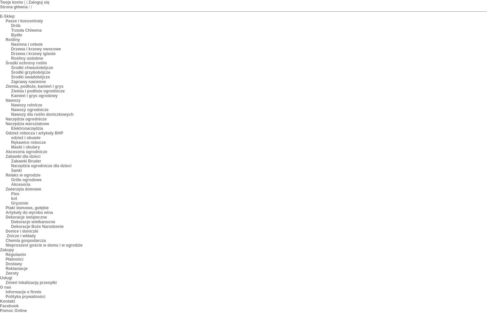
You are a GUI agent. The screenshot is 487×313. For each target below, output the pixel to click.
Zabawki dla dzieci (23, 156)
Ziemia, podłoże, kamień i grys (34, 86)
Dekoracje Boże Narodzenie (37, 226)
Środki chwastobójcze (32, 67)
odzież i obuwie (25, 137)
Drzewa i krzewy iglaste (33, 53)
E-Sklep (7, 16)
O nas (5, 287)
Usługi (6, 278)
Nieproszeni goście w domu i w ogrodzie (44, 245)
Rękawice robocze (28, 142)
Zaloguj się (38, 2)
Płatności (14, 259)
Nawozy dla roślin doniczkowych (42, 114)
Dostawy (14, 264)
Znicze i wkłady (21, 236)
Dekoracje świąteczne (26, 217)
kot (14, 198)
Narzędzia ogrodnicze (26, 119)
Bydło (16, 35)
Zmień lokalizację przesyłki (31, 282)
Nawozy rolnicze (26, 105)
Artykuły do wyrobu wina (29, 212)
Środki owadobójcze (30, 77)
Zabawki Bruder (26, 161)
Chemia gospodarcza (26, 240)
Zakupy (7, 250)
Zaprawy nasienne (28, 81)
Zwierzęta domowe (23, 189)
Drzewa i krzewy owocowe (36, 49)
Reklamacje (17, 268)
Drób (15, 25)
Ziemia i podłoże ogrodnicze (38, 91)
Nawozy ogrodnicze (29, 109)
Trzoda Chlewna (26, 30)
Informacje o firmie (23, 292)
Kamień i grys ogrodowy (34, 95)
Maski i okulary (25, 147)
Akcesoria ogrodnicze (26, 151)
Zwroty (12, 273)
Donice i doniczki (22, 231)
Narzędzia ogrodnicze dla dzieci (41, 166)
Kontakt (7, 301)
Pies (15, 194)
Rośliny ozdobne (27, 58)
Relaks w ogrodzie (23, 175)
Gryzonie (19, 203)
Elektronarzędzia (27, 128)
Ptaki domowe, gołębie (27, 208)
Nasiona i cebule (27, 44)
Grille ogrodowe (26, 180)
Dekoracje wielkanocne (33, 222)
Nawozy (13, 100)
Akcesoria (20, 184)
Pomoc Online (13, 310)
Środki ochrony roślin (26, 63)
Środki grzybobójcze (30, 72)
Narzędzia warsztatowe (27, 123)
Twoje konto (11, 2)
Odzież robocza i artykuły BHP (34, 133)
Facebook (9, 306)
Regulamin (16, 254)
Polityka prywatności (25, 296)
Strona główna (14, 7)
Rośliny (13, 39)
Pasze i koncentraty (24, 21)
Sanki (16, 170)
